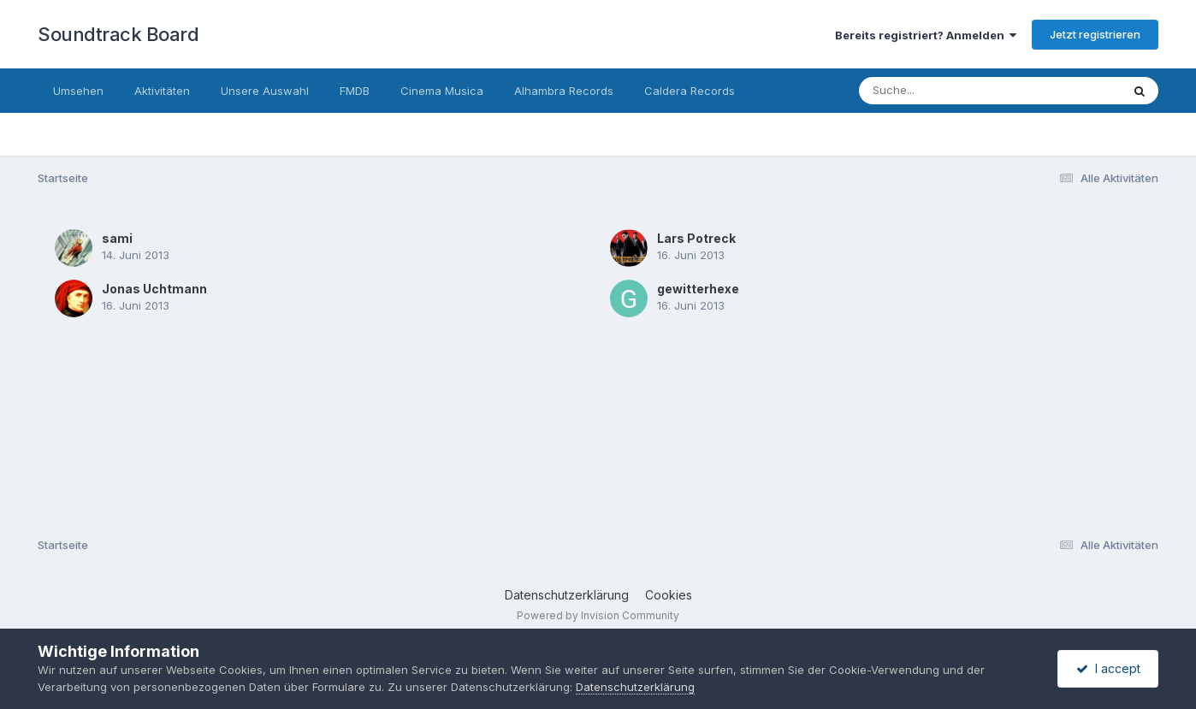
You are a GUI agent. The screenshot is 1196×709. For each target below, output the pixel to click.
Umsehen (78, 90)
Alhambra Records (563, 90)
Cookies (668, 595)
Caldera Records (689, 90)
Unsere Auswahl (265, 90)
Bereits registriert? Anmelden (925, 35)
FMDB (355, 90)
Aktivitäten (162, 90)
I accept (1108, 668)
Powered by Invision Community (598, 615)
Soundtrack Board (118, 34)
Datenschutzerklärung (567, 595)
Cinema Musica (441, 90)
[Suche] (955, 90)
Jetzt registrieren (1095, 34)
